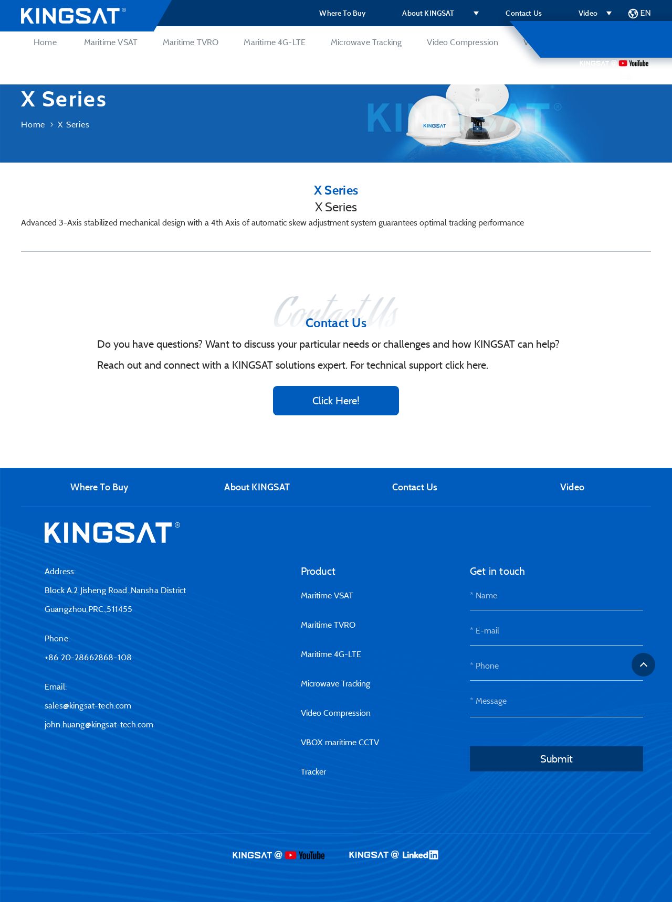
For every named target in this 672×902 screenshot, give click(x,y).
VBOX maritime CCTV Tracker (577, 42)
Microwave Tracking (366, 42)
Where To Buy (342, 12)
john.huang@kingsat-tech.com (99, 724)
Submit (556, 758)
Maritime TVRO (190, 42)
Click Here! (336, 400)
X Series (73, 124)
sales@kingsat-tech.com (88, 705)
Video (588, 12)
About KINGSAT (428, 12)
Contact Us (524, 12)
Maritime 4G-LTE (275, 42)
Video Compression (462, 42)
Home (45, 42)
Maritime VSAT (111, 42)
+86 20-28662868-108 (88, 657)
